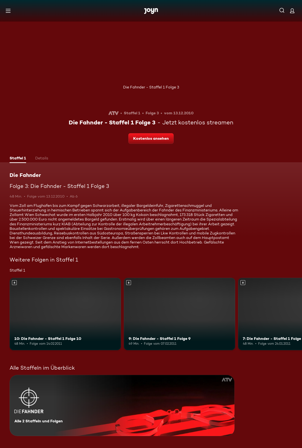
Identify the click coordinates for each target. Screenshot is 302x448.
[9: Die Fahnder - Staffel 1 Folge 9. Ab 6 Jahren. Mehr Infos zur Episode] (179, 314)
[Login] (292, 10)
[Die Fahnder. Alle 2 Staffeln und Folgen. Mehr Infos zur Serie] (122, 405)
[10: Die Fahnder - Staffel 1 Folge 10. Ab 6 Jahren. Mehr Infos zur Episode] (65, 314)
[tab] (18, 158)
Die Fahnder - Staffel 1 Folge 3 (151, 87)
